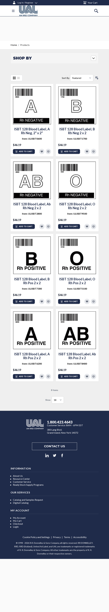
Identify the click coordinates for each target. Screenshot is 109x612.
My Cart (17, 520)
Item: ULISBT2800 (32, 213)
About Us (18, 475)
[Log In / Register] (24, 2)
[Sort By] (81, 78)
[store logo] (28, 10)
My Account (19, 517)
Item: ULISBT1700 (77, 138)
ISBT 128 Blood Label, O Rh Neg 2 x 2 (77, 206)
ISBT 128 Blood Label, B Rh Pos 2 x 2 (32, 281)
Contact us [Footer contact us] (54, 446)
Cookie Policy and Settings (36, 537)
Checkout (18, 523)
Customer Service (22, 481)
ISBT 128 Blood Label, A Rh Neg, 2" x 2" (32, 131)
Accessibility (80, 537)
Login (16, 526)
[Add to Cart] (24, 151)
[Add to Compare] (48, 151)
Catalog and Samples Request (28, 499)
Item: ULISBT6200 (32, 363)
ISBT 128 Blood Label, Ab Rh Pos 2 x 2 (77, 356)
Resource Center (21, 478)
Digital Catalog (21, 502)
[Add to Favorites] (41, 151)
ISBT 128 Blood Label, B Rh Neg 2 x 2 (77, 131)
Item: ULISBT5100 (77, 288)
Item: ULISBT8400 (77, 363)
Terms (67, 537)
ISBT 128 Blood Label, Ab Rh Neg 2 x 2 (32, 206)
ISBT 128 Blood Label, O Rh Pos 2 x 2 (77, 281)
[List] (18, 78)
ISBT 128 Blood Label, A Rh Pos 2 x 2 (32, 356)
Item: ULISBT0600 (32, 138)
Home (14, 44)
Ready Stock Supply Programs (28, 484)
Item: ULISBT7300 (32, 288)
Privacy (57, 537)
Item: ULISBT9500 (77, 213)
